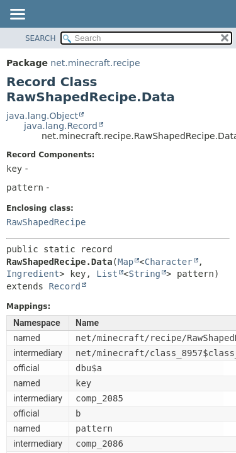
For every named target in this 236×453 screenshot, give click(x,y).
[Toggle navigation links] (17, 15)
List (107, 274)
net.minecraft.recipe (95, 63)
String (144, 274)
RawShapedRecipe (46, 222)
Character (169, 262)
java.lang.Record (61, 126)
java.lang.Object (42, 116)
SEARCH (40, 38)
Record (64, 286)
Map (125, 262)
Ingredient (32, 274)
